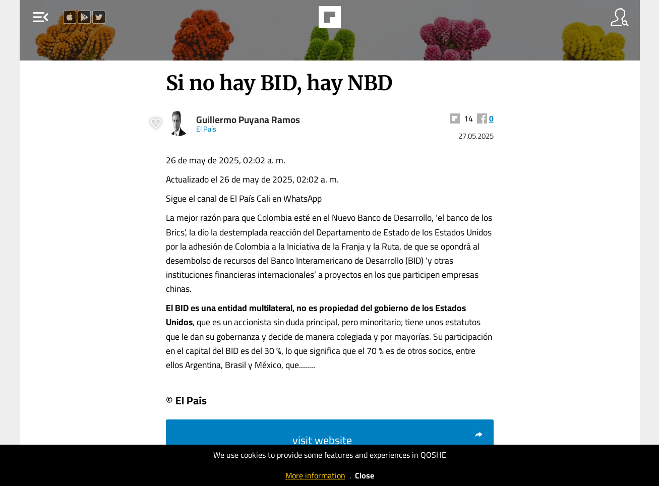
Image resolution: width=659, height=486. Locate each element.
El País (206, 129)
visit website (388, 440)
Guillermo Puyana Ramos (248, 120)
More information (315, 475)
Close (364, 475)
